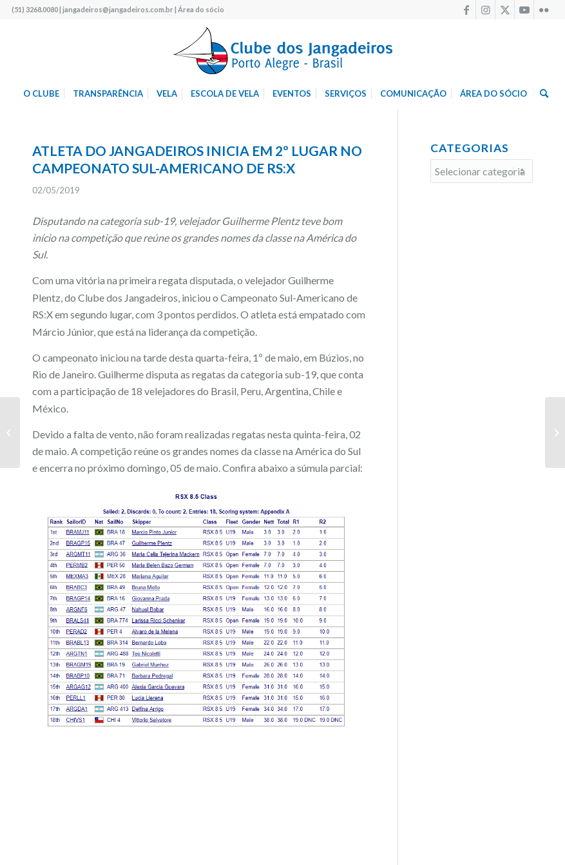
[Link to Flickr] (543, 9)
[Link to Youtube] (524, 9)
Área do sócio (201, 9)
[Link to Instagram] (485, 9)
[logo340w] (282, 48)
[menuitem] (41, 93)
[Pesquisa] (540, 93)
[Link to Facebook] (466, 9)
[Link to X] (504, 9)
